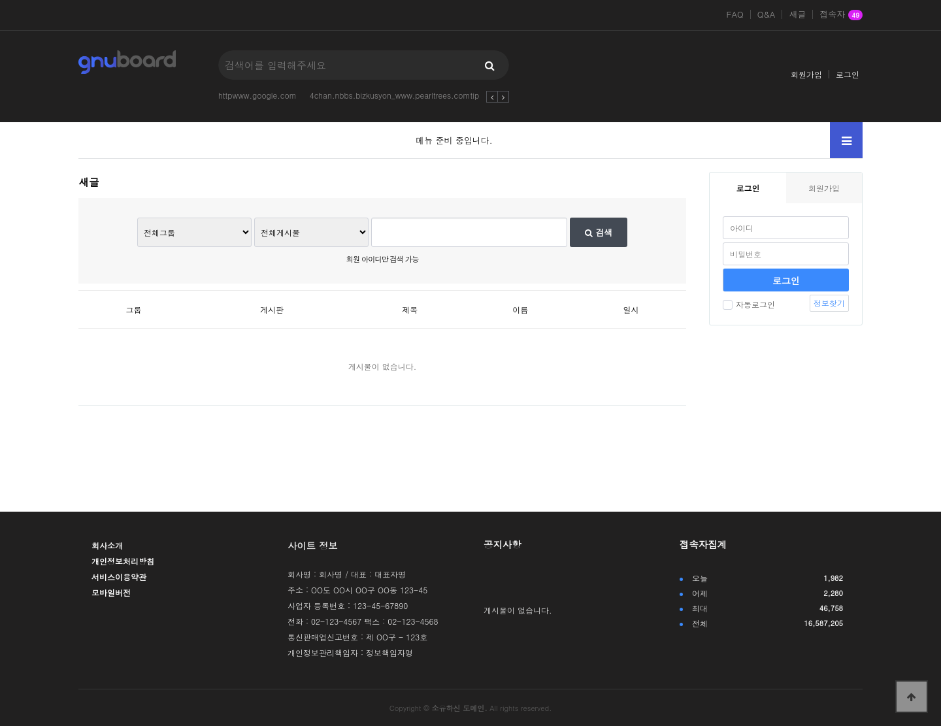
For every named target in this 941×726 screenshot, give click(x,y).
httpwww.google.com (257, 95)
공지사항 (502, 544)
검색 (598, 232)
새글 (797, 14)
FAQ (735, 14)
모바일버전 (111, 592)
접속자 (841, 15)
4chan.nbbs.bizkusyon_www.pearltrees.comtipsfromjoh (411, 95)
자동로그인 (749, 304)
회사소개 (107, 545)
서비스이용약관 (118, 576)
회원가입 (806, 74)
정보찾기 (829, 302)
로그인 (847, 74)
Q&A (766, 14)
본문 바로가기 (0, 0)
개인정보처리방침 (122, 561)
